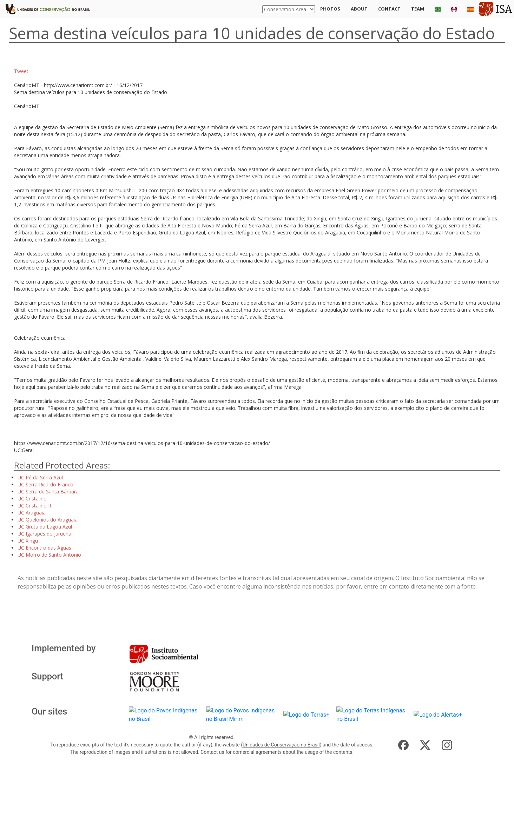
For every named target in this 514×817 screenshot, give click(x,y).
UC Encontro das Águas (44, 547)
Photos (330, 9)
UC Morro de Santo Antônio (49, 554)
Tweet (21, 71)
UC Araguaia (32, 512)
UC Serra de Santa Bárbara (48, 491)
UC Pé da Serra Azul (40, 477)
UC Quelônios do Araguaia (48, 519)
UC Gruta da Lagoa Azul (45, 526)
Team (417, 9)
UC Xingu (28, 540)
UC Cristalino (32, 498)
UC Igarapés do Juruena (44, 533)
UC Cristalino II (34, 505)
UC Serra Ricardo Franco (45, 484)
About (359, 9)
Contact (389, 9)
